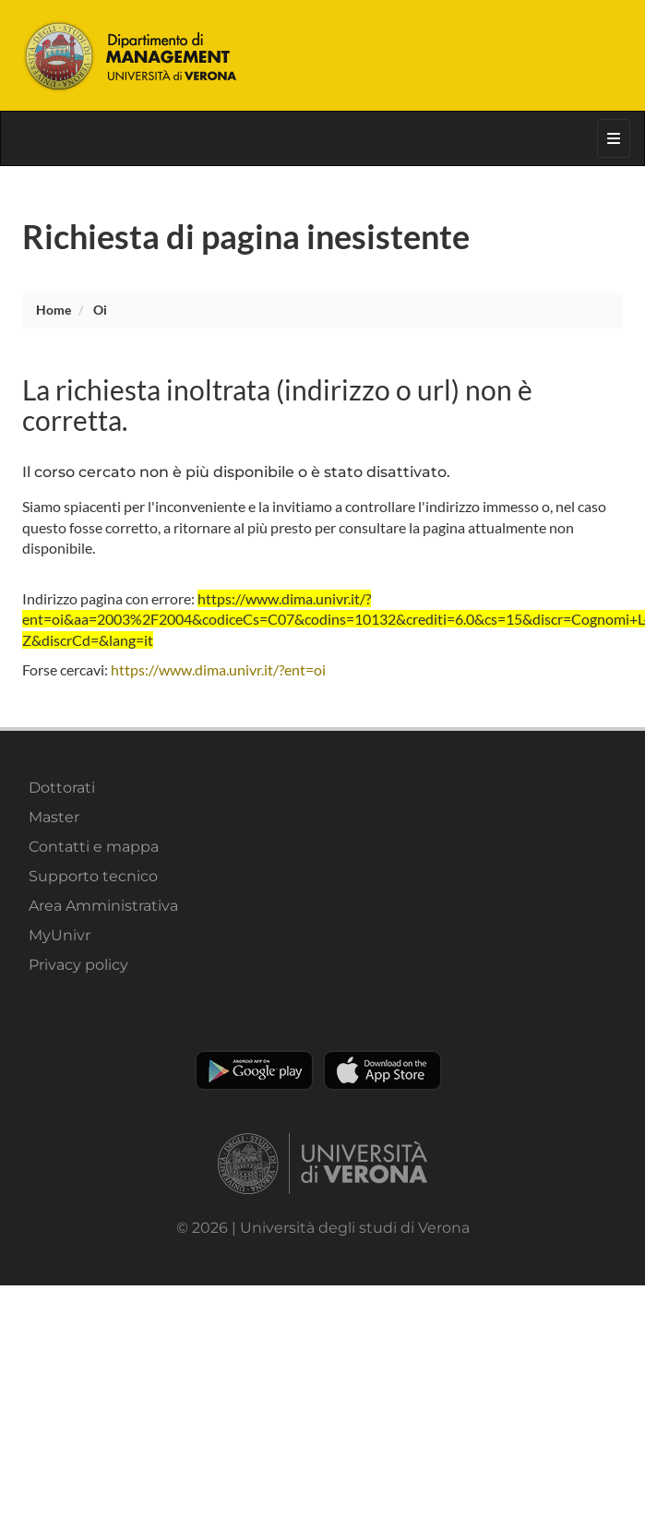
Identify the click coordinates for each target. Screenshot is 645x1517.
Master (54, 817)
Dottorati (62, 787)
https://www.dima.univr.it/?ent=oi (218, 669)
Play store (254, 1070)
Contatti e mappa (94, 846)
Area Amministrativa (103, 905)
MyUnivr (59, 935)
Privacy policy (78, 965)
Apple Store (382, 1070)
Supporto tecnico (93, 876)
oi (100, 309)
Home (53, 309)
